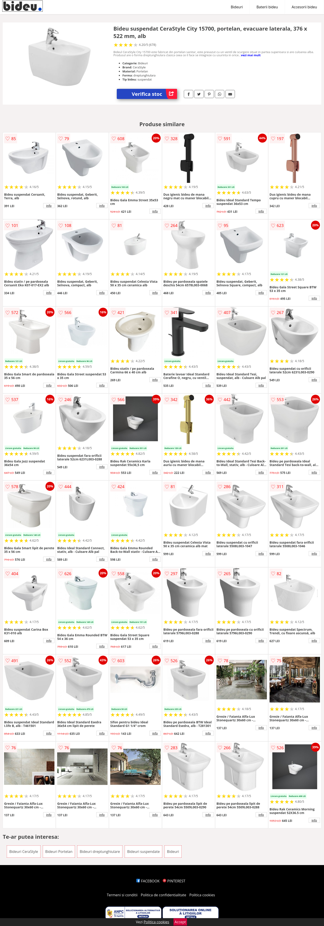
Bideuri (237, 6)
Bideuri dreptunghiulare (100, 851)
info (49, 206)
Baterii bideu (267, 6)
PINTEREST (174, 881)
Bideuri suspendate (143, 851)
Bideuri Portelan (58, 851)
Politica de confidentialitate (163, 894)
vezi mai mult (251, 55)
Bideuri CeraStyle (23, 851)
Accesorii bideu (304, 6)
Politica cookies (202, 894)
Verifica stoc (154, 94)
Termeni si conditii (122, 894)
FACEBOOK (148, 881)
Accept (180, 921)
